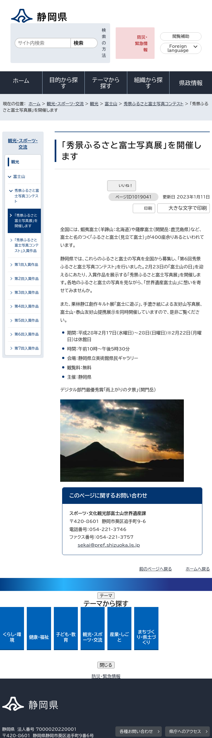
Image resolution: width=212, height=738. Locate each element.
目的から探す (63, 83)
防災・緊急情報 (141, 43)
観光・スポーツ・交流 (65, 104)
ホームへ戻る (198, 569)
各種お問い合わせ (136, 644)
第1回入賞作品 (26, 264)
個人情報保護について (89, 678)
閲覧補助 (181, 36)
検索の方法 (104, 42)
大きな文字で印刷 (188, 208)
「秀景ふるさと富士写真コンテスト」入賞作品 (27, 245)
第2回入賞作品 (27, 279)
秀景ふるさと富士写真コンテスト (154, 104)
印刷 (148, 208)
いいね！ (126, 185)
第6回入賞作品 (27, 334)
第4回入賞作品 (27, 306)
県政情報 (190, 83)
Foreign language (178, 48)
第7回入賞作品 (27, 348)
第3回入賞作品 (27, 292)
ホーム (21, 81)
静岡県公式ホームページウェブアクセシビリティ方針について (62, 684)
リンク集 (145, 684)
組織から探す (148, 83)
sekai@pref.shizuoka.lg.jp (109, 545)
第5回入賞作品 (27, 320)
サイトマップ (18, 691)
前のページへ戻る (155, 569)
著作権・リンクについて (28, 678)
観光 (94, 104)
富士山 (111, 104)
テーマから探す (106, 83)
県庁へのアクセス (185, 644)
